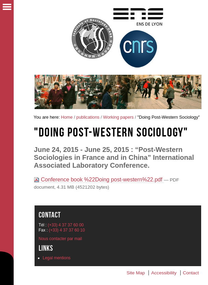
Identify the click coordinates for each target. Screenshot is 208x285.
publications (88, 117)
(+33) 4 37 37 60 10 (67, 230)
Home (67, 117)
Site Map (136, 272)
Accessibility (164, 272)
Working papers (118, 117)
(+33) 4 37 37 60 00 (65, 225)
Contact (191, 272)
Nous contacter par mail (60, 238)
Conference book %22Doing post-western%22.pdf (99, 179)
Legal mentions (56, 258)
